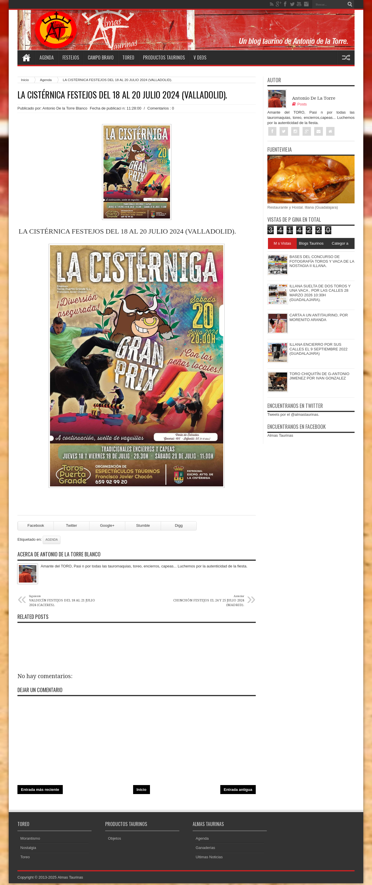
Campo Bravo (101, 57)
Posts (299, 104)
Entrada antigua (238, 791)
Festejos (70, 57)
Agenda (47, 57)
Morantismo (30, 840)
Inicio (25, 80)
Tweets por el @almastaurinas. (293, 415)
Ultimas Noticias (209, 859)
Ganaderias (205, 849)
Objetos (114, 840)
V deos (200, 57)
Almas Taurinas (280, 435)
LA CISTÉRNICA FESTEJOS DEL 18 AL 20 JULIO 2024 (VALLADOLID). (122, 94)
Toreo (128, 57)
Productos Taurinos (164, 57)
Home (26, 57)
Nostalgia (28, 849)
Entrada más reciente (40, 791)
